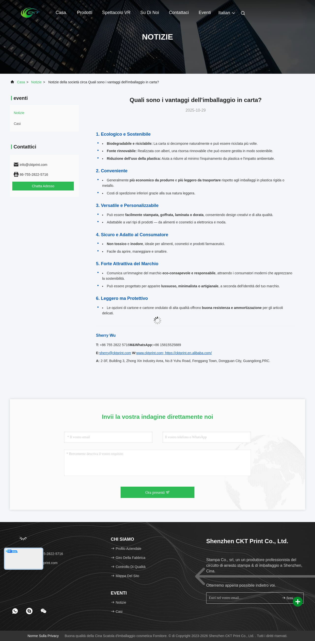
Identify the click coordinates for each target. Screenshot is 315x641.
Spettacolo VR (116, 12)
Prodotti (84, 12)
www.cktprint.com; (150, 353)
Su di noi (149, 12)
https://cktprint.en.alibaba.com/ (188, 353)
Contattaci (179, 12)
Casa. (61, 12)
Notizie (36, 82)
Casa (21, 82)
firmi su (289, 598)
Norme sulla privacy (43, 636)
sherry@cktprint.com (115, 353)
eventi (205, 12)
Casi (17, 124)
